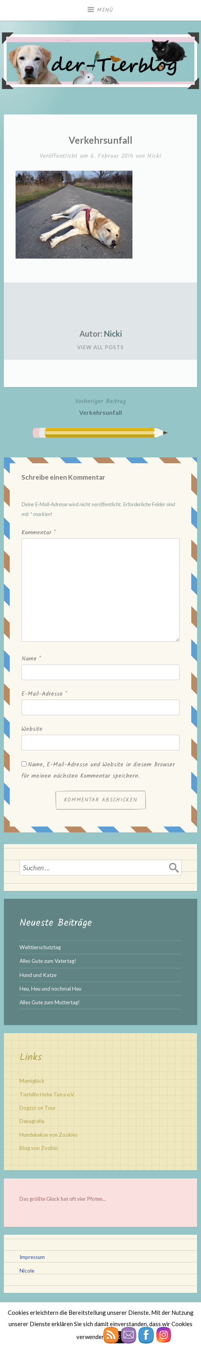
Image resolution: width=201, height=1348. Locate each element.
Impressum (32, 1257)
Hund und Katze (37, 975)
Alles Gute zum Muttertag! (49, 1002)
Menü (105, 10)
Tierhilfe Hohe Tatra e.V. (47, 1094)
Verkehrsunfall (100, 406)
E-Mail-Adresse (44, 694)
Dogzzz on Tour (37, 1108)
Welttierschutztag (40, 947)
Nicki (154, 156)
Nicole (26, 1271)
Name (31, 659)
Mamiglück (31, 1081)
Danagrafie (31, 1121)
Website (31, 729)
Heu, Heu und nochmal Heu (50, 989)
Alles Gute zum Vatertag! (47, 961)
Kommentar (38, 532)
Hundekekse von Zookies (48, 1135)
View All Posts (100, 347)
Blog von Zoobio (38, 1148)
